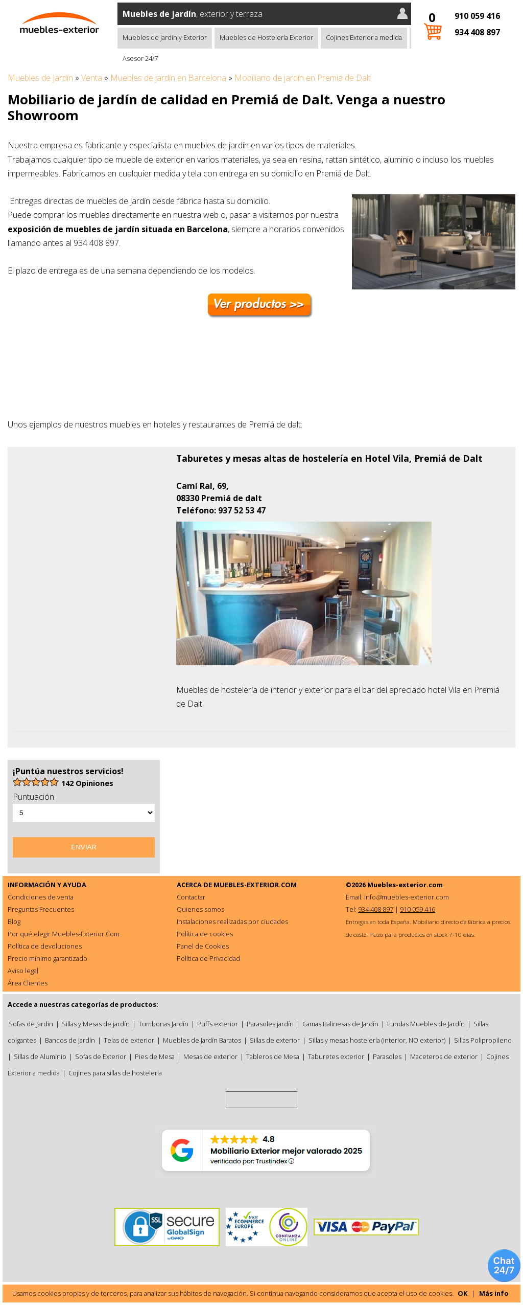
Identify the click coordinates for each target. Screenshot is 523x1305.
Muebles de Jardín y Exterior (165, 37)
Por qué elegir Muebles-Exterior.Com (64, 933)
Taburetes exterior (336, 1056)
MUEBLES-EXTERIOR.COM (255, 884)
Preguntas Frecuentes (41, 909)
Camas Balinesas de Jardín (340, 1023)
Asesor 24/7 (140, 58)
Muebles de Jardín (40, 77)
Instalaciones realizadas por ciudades (232, 921)
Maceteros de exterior (444, 1056)
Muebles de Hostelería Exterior (266, 37)
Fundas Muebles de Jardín (426, 1023)
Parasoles (387, 1056)
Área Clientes (27, 982)
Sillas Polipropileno (483, 1040)
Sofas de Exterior (100, 1056)
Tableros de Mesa (272, 1056)
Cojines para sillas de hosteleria (115, 1072)
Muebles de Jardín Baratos (202, 1040)
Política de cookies (205, 933)
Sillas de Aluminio (40, 1056)
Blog (14, 921)
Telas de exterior (129, 1040)
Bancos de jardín (70, 1040)
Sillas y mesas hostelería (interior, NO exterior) (376, 1040)
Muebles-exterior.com (405, 884)
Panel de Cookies (203, 946)
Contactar (191, 897)
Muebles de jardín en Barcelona (168, 77)
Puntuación (33, 796)
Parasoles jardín (270, 1023)
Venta (91, 77)
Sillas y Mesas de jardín (96, 1023)
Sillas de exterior (275, 1040)
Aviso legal (23, 970)
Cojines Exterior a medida (364, 37)
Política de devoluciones (45, 946)
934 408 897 (477, 32)
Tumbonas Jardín (163, 1023)
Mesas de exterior (210, 1056)
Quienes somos (200, 909)
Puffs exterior (217, 1023)
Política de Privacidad (208, 958)
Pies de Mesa (155, 1056)
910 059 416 (477, 15)
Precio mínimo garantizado (47, 958)
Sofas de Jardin (31, 1023)
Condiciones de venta (41, 897)
